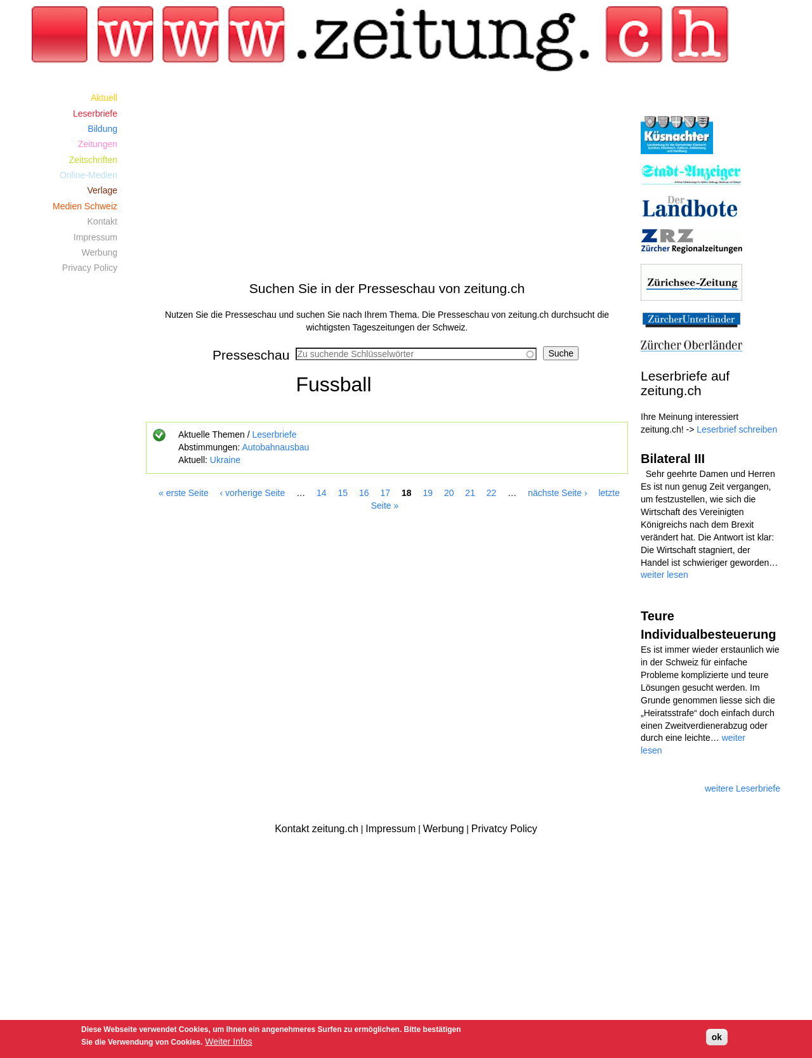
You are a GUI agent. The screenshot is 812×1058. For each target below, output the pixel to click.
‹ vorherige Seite (252, 493)
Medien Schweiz (85, 206)
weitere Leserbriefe (742, 788)
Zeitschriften (93, 160)
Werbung (99, 252)
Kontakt (102, 221)
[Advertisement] (387, 179)
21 (470, 493)
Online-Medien (88, 175)
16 (364, 493)
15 (343, 493)
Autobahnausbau (275, 447)
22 (492, 493)
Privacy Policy (89, 268)
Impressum (95, 237)
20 (449, 493)
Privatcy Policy (504, 828)
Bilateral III (673, 459)
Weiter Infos (228, 1041)
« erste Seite (184, 493)
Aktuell (104, 98)
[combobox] (416, 354)
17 (385, 493)
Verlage (102, 190)
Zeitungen (97, 144)
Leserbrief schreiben (737, 429)
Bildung (102, 129)
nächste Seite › (557, 493)
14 (322, 493)
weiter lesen (664, 575)
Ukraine (225, 460)
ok (717, 1037)
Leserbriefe (274, 434)
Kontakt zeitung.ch (316, 828)
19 (427, 493)
